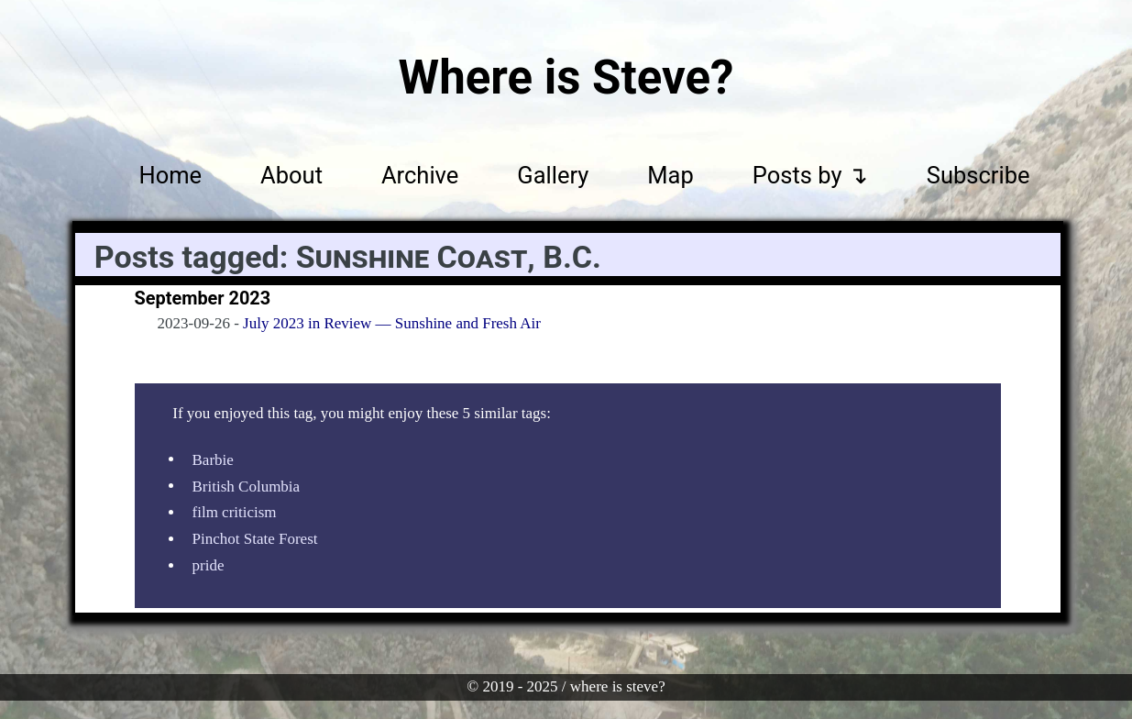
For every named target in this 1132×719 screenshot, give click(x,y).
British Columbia (246, 485)
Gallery (552, 175)
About (291, 175)
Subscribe (978, 175)
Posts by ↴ (810, 175)
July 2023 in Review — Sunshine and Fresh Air (392, 323)
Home (171, 175)
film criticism (234, 512)
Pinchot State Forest (255, 539)
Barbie (213, 459)
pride (208, 565)
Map (670, 175)
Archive (419, 175)
